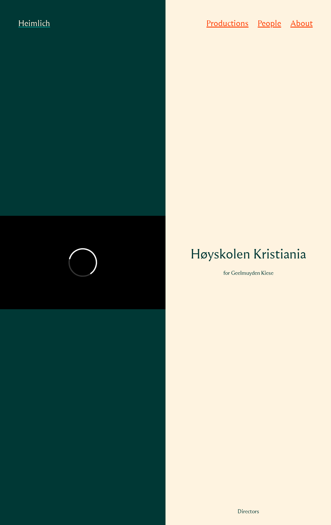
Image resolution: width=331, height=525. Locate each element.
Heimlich (34, 24)
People (269, 24)
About (301, 24)
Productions (227, 24)
